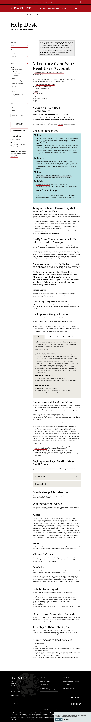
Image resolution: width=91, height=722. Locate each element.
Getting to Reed (16, 691)
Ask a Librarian (45, 537)
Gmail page (38, 254)
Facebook (77, 704)
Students (13, 67)
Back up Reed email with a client (45, 84)
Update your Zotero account (51, 186)
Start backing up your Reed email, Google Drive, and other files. (54, 175)
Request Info (70, 2)
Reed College (21, 8)
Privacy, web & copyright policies (43, 709)
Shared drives (36, 293)
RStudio (37, 96)
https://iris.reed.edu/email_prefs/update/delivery (48, 228)
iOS (11, 49)
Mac (78, 581)
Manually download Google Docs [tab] (67, 337)
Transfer (64, 468)
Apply (55, 2)
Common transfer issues (43, 83)
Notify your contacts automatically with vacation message (51, 78)
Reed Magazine (67, 677)
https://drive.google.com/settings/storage (59, 428)
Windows (37, 583)
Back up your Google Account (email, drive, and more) (50, 81)
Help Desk (31, 14)
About (75, 8)
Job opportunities (44, 681)
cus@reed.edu (16, 142)
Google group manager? (43, 184)
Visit (61, 2)
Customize (66, 719)
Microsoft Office (39, 93)
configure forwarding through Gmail (58, 258)
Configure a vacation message (44, 138)
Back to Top (75, 697)
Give (78, 2)
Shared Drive (43, 282)
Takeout (71, 468)
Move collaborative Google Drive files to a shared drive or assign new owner (56, 79)
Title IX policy (55, 709)
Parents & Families (33, 2)
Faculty (13, 100)
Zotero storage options (71, 537)
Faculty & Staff (24, 2)
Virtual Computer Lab (19, 130)
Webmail (14, 78)
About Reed (43, 677)
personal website (48, 177)
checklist (60, 52)
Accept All (59, 719)
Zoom (36, 91)
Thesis (12, 63)
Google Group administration (43, 86)
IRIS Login (45, 2)
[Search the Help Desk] (26, 115)
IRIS (36, 647)
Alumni (40, 2)
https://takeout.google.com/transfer (45, 416)
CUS (71, 295)
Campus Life (66, 8)
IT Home (13, 110)
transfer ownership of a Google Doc (60, 305)
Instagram (74, 704)
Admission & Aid (54, 8)
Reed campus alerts (68, 688)
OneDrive (37, 95)
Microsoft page (71, 576)
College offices (44, 684)
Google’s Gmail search (41, 448)
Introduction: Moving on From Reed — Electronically (49, 72)
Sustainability (66, 684)
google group (46, 496)
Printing (14, 86)
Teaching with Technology (19, 124)
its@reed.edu (14, 156)
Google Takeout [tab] (50, 337)
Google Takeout (39, 326)
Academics (42, 8)
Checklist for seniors (40, 74)
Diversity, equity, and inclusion (71, 681)
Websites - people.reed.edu (42, 88)
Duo (36, 100)
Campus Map (15, 695)
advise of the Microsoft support (43, 578)
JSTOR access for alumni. (42, 657)
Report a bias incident (66, 709)
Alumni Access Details (41, 102)
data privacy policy (73, 716)
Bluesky (80, 704)
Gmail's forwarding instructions (58, 223)
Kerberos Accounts (17, 83)
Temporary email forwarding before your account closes (50, 76)
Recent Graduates (17, 89)
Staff (12, 103)
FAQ (13, 91)
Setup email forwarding (42, 150)
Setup (12, 45)
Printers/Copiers (15, 60)
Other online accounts (41, 98)
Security (13, 53)
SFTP (60, 509)
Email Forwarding (17, 81)
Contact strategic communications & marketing (48, 689)
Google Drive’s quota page (42, 447)
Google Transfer (39, 321)
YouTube (71, 704)
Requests (13, 107)
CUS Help (13, 42)
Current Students (15, 2)
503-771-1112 (14, 687)
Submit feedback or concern (27, 709)
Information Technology (23, 14)
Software (13, 56)
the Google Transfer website (47, 353)
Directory (50, 2)
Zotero (36, 90)
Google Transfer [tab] (38, 337)
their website (52, 561)
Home (12, 14)
